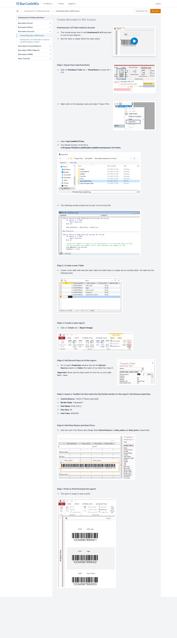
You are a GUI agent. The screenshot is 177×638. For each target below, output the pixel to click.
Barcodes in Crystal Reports (34, 46)
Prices (61, 3)
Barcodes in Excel (34, 23)
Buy (155, 11)
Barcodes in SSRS (34, 54)
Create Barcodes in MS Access (32, 35)
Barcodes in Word (34, 27)
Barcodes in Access (34, 31)
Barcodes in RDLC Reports (34, 50)
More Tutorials (34, 58)
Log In (158, 3)
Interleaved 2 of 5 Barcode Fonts (37, 11)
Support (71, 3)
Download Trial (141, 11)
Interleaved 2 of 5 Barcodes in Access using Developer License (34, 41)
